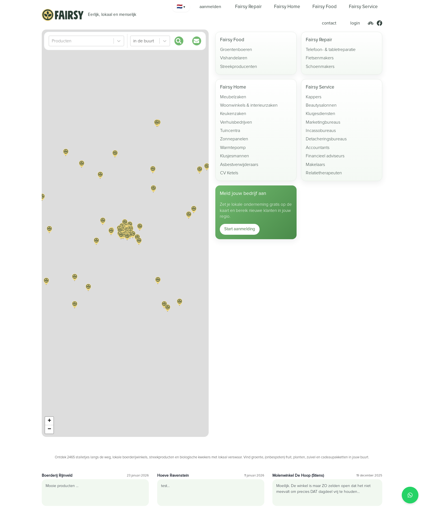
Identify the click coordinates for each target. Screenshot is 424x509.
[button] (139, 230)
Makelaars (315, 164)
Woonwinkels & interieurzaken (249, 105)
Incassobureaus (321, 130)
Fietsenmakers (320, 58)
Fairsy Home (233, 87)
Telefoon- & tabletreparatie (331, 49)
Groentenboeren (236, 49)
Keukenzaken (233, 113)
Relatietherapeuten (324, 173)
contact (329, 23)
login (355, 23)
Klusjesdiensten (320, 113)
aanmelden (210, 6)
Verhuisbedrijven (236, 122)
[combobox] (52, 41)
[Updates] (196, 40)
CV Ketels (229, 173)
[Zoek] (178, 40)
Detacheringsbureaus (326, 139)
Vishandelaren (233, 58)
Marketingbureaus (323, 122)
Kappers (313, 97)
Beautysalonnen (321, 105)
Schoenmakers (320, 66)
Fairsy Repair (319, 40)
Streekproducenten (238, 66)
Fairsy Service (320, 87)
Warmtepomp (233, 147)
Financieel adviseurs (325, 156)
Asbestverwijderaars (239, 164)
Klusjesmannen (234, 156)
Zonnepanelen (234, 139)
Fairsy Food (232, 40)
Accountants (317, 147)
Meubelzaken (233, 97)
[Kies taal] (181, 6)
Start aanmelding (239, 229)
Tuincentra (230, 130)
